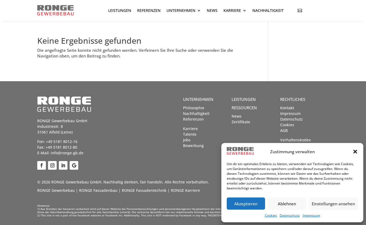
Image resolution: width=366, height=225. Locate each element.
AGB (284, 130)
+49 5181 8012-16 (61, 141)
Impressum (311, 215)
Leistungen (119, 10)
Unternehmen (181, 10)
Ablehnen (287, 203)
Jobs (187, 139)
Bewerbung (193, 145)
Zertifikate (241, 121)
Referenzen (149, 10)
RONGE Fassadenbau (98, 190)
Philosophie (193, 107)
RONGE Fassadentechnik (144, 190)
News (212, 10)
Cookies (271, 215)
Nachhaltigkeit (268, 10)
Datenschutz (290, 215)
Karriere (232, 10)
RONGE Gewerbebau (56, 190)
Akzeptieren (245, 203)
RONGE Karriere (185, 190)
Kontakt (287, 107)
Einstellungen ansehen (333, 203)
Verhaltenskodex (295, 139)
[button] (355, 151)
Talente (189, 134)
